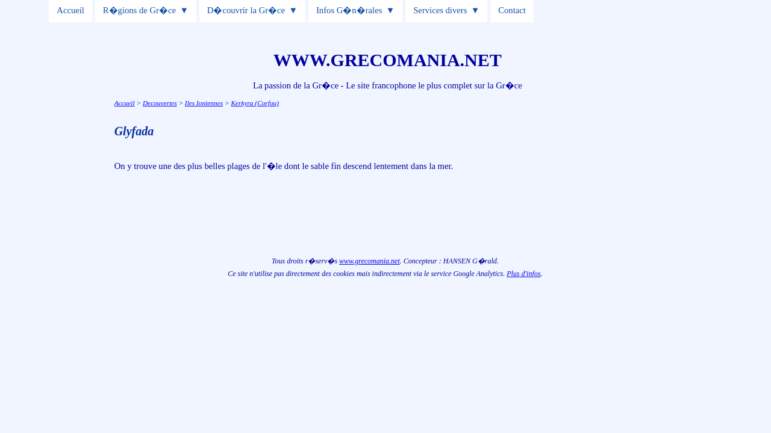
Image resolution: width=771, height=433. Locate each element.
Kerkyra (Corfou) (255, 102)
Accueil (70, 10)
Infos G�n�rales (349, 10)
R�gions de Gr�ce (139, 10)
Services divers (440, 10)
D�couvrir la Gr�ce (246, 10)
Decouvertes (160, 102)
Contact (512, 10)
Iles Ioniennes (204, 102)
